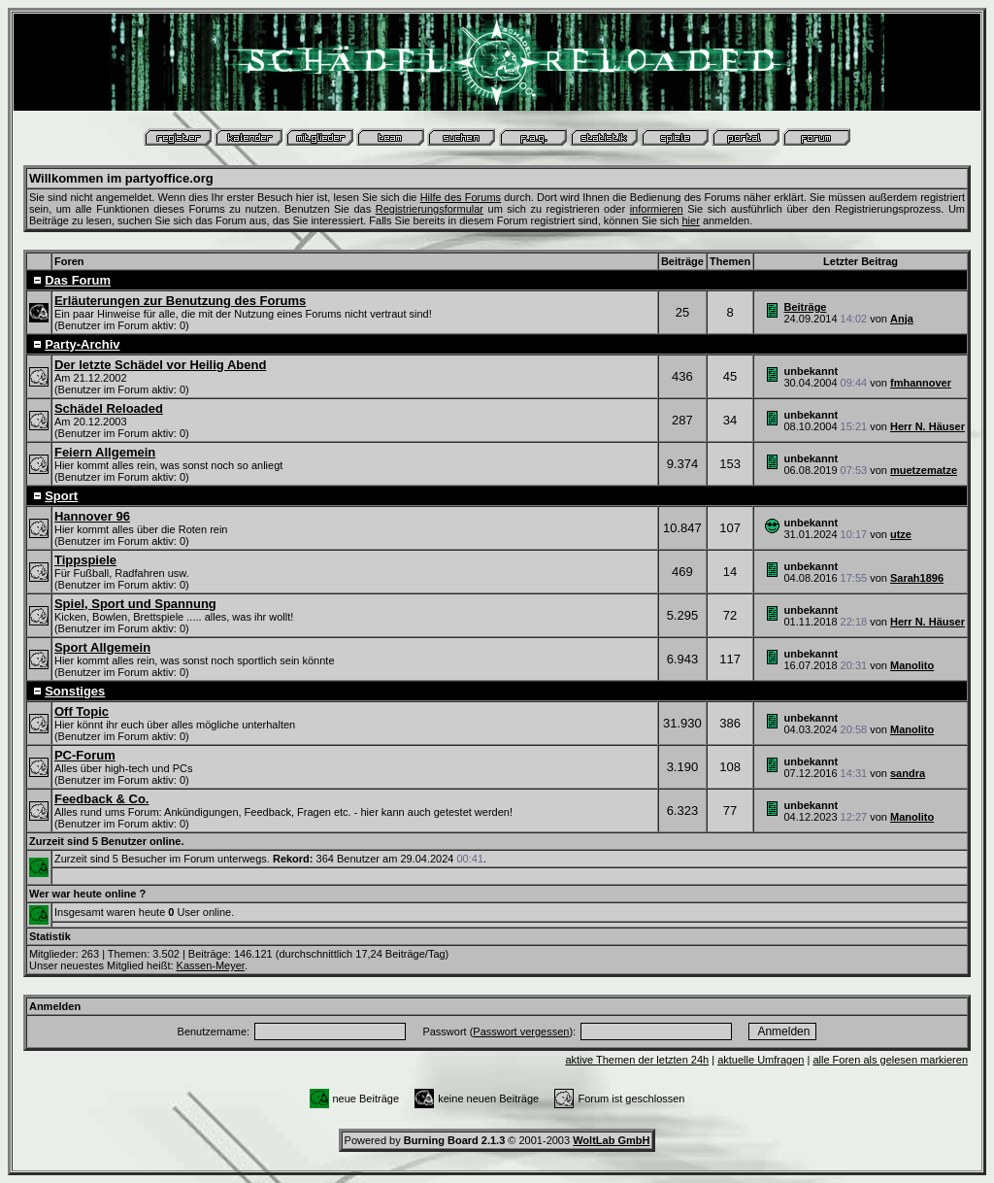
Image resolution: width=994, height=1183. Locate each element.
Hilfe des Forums (460, 197)
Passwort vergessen (521, 1031)
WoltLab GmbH (611, 1140)
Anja (901, 318)
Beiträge (804, 307)
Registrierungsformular (429, 209)
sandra (907, 773)
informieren (656, 209)
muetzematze (923, 470)
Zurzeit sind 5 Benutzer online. (106, 841)
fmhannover (920, 383)
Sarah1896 (917, 578)
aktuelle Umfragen (760, 1059)
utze (900, 534)
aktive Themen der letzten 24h (637, 1059)
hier (690, 220)
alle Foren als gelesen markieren (890, 1059)
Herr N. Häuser (927, 426)
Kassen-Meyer (211, 965)
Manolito (912, 665)
